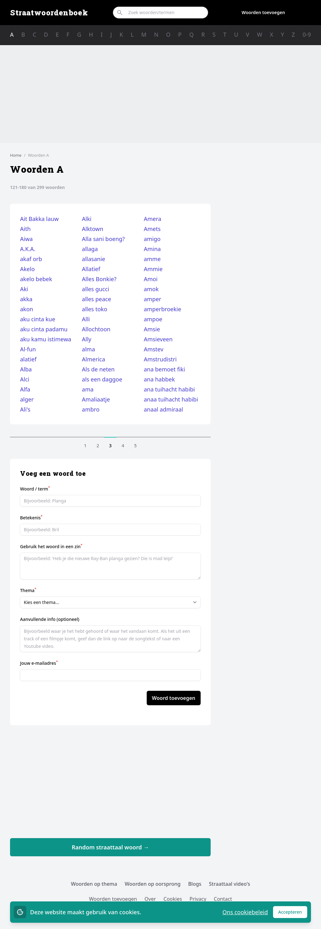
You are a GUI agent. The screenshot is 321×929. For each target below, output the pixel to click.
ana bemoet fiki (164, 369)
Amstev (153, 349)
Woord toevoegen (173, 698)
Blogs (194, 883)
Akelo (27, 269)
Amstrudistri (160, 359)
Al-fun (28, 349)
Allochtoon (96, 329)
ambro (90, 409)
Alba (26, 369)
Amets (152, 229)
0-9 (307, 34)
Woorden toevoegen (263, 12)
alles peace (96, 299)
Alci (24, 379)
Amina (152, 249)
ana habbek (159, 379)
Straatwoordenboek (49, 13)
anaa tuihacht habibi (171, 399)
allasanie (93, 259)
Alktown (92, 229)
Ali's (25, 409)
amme (152, 259)
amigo (152, 239)
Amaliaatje (96, 399)
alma (88, 349)
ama (87, 389)
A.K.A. (27, 249)
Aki (24, 289)
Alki (86, 219)
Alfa (25, 389)
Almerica (93, 359)
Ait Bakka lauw (39, 219)
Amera (152, 219)
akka (26, 299)
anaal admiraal (163, 409)
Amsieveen (158, 339)
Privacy (198, 898)
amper (152, 299)
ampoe (153, 319)
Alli (86, 319)
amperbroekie (162, 309)
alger (27, 399)
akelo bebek (36, 279)
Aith (25, 229)
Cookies (173, 898)
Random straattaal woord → (110, 847)
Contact (223, 898)
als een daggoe (102, 379)
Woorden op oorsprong (153, 883)
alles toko (94, 309)
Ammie (153, 269)
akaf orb (31, 259)
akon (26, 309)
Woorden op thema (94, 883)
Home (15, 155)
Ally (86, 339)
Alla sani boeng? (103, 239)
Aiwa (26, 239)
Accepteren (293, 913)
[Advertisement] (160, 94)
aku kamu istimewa (45, 339)
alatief (28, 359)
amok (151, 289)
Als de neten (98, 369)
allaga (90, 249)
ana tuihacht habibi (169, 389)
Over (150, 898)
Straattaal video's (229, 883)
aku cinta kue (37, 319)
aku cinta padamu (44, 329)
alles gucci (95, 289)
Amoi (151, 279)
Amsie (152, 329)
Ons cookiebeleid (245, 912)
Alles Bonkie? (99, 279)
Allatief (91, 269)
